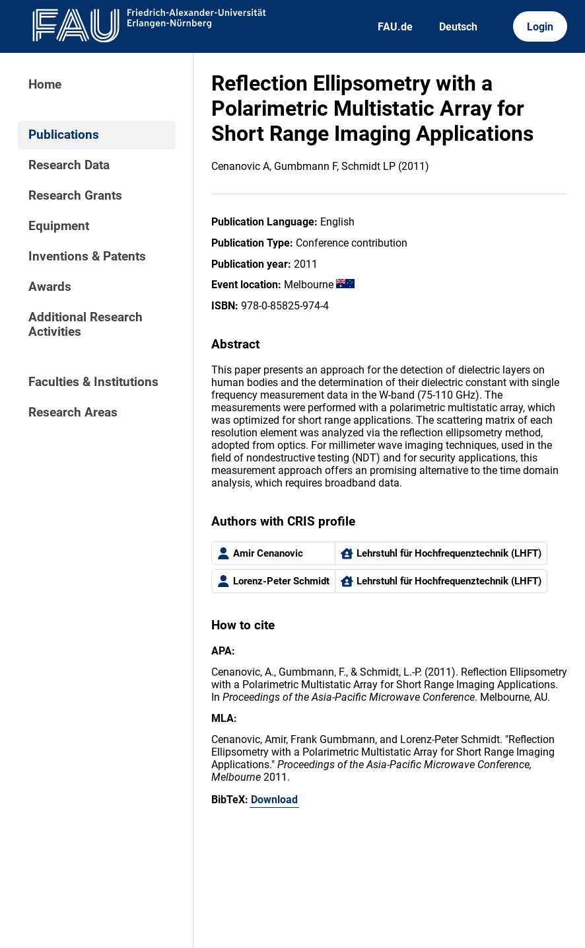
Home (44, 84)
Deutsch (458, 26)
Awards (49, 287)
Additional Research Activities (85, 324)
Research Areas (73, 412)
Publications (63, 135)
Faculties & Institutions (93, 382)
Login (540, 26)
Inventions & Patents (87, 256)
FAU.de (395, 26)
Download (274, 799)
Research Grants (75, 195)
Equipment (58, 226)
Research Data (69, 165)
